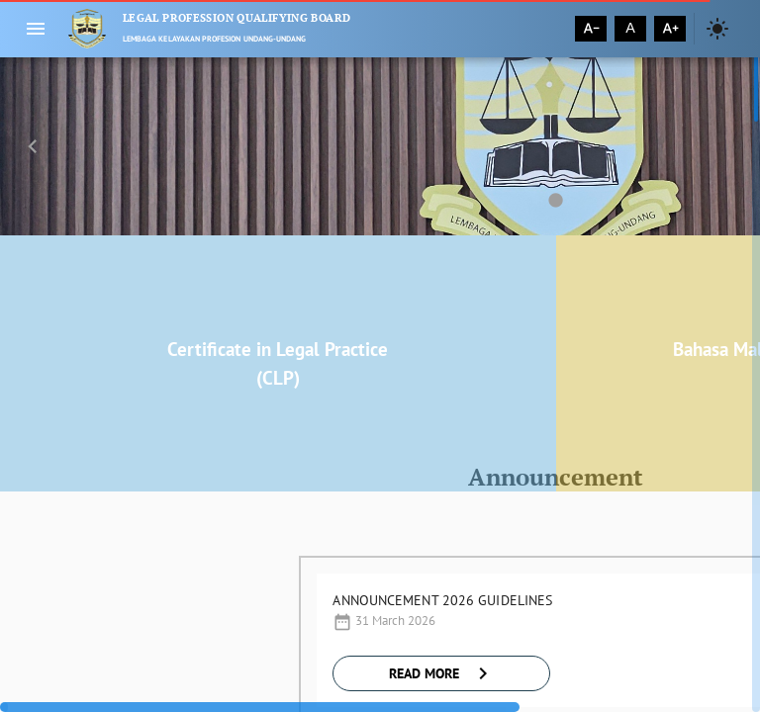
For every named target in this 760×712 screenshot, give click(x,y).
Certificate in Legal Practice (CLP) (277, 363)
